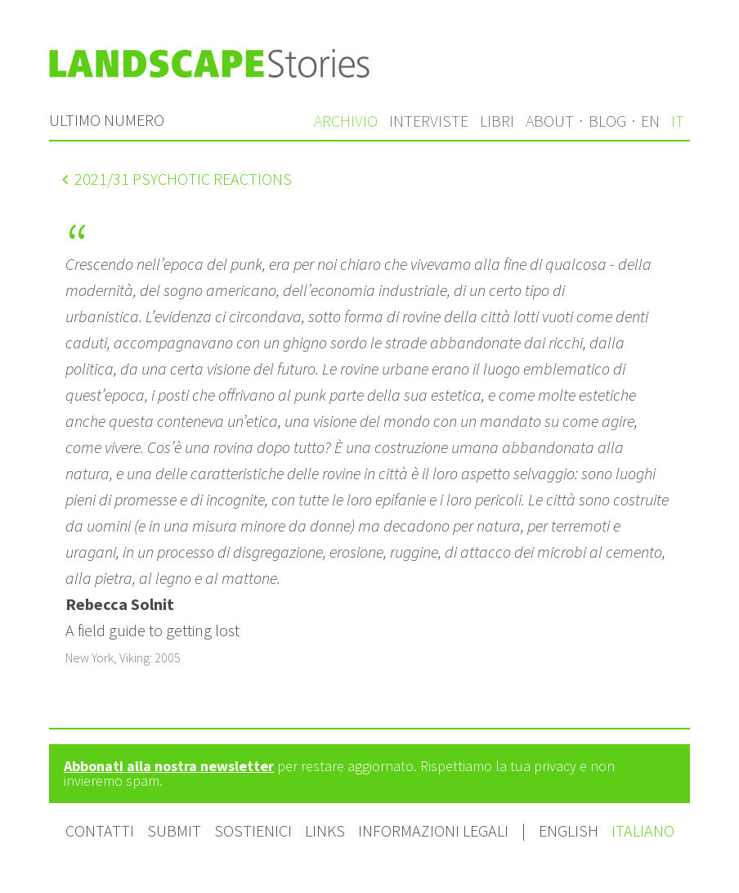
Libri (497, 120)
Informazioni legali (433, 830)
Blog (607, 120)
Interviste (428, 120)
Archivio (346, 120)
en (650, 120)
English (570, 830)
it (677, 120)
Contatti (99, 830)
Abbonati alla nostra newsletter (169, 765)
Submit (174, 830)
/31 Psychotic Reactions (177, 178)
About (550, 120)
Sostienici (253, 830)
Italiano (642, 830)
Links (325, 830)
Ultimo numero (106, 120)
